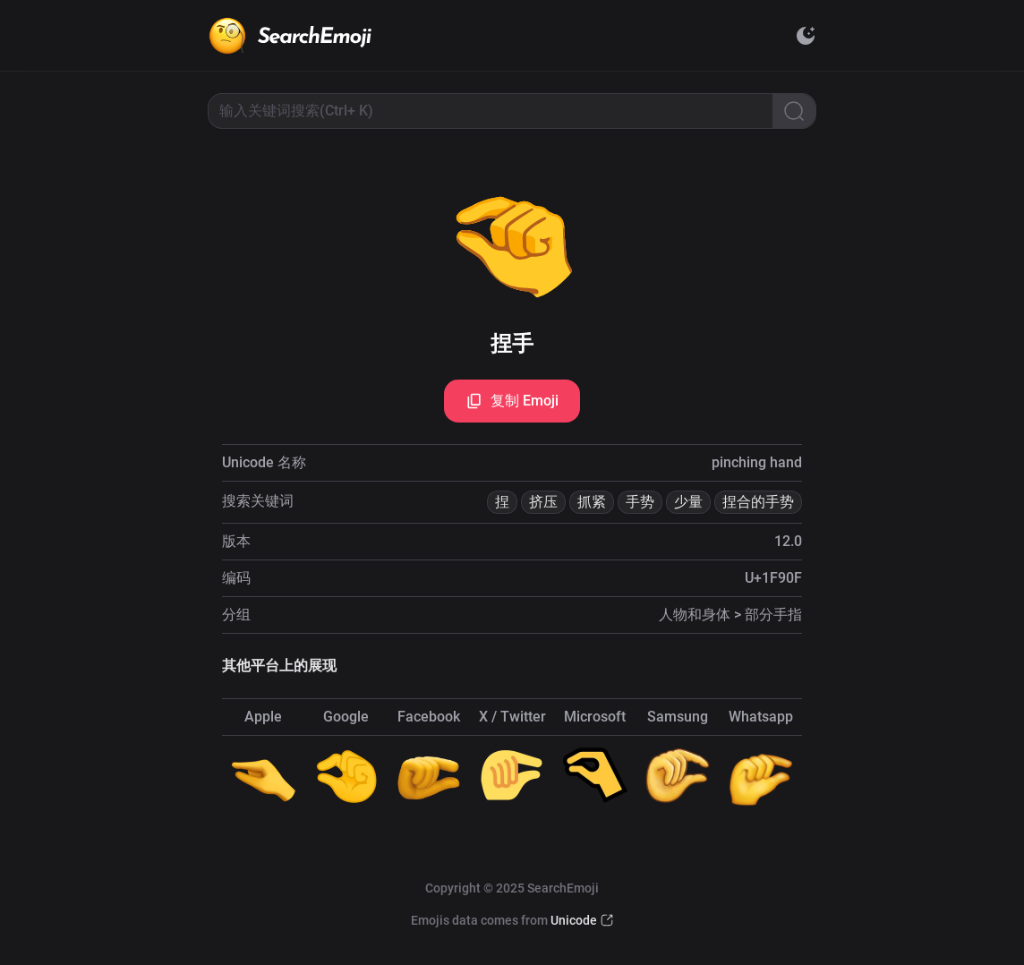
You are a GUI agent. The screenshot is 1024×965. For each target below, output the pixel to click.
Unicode (573, 920)
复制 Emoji (512, 401)
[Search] (793, 111)
